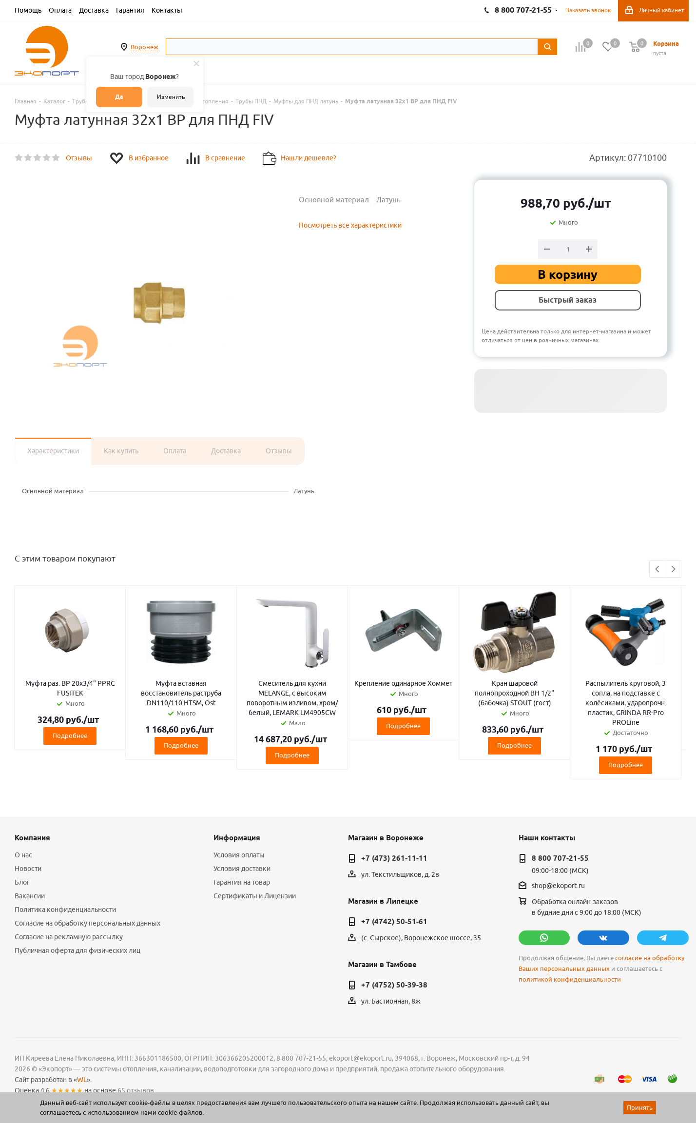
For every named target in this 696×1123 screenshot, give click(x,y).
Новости (28, 868)
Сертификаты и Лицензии (254, 896)
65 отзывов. (136, 1090)
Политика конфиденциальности (65, 909)
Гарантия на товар (241, 882)
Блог (22, 882)
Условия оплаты (239, 855)
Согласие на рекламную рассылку (69, 937)
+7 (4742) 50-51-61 (394, 921)
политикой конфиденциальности (570, 979)
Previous (658, 569)
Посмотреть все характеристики (350, 225)
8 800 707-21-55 (560, 858)
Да (119, 96)
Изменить (171, 96)
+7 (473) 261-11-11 (394, 858)
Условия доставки (242, 868)
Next (673, 569)
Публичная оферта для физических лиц (77, 950)
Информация (236, 837)
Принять (640, 1107)
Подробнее (70, 735)
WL (82, 1080)
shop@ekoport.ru (558, 886)
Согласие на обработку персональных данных (87, 923)
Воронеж (144, 47)
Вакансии (30, 896)
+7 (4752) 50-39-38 (394, 985)
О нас (23, 855)
